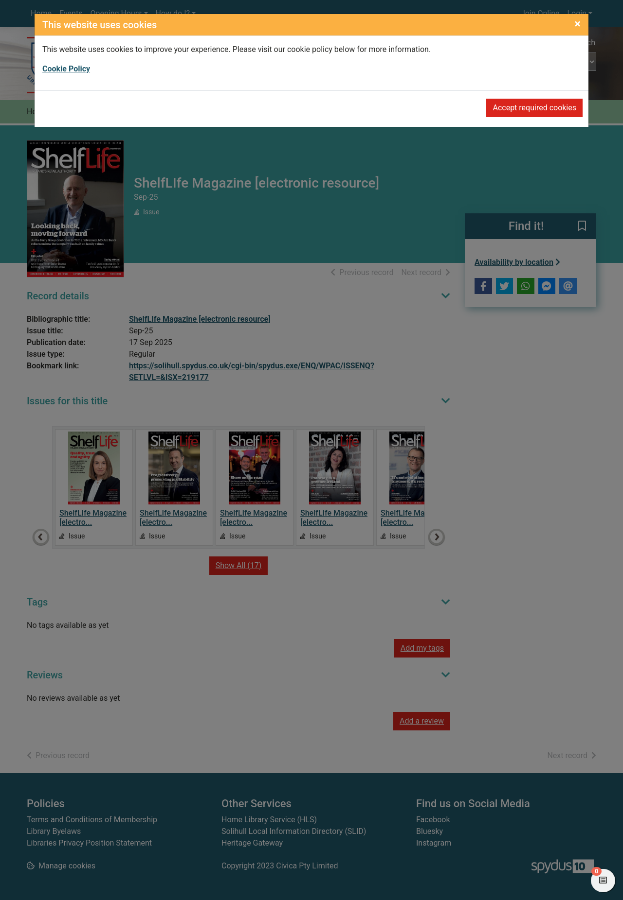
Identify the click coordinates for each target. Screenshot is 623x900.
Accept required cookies (534, 107)
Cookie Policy (66, 68)
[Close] (577, 23)
